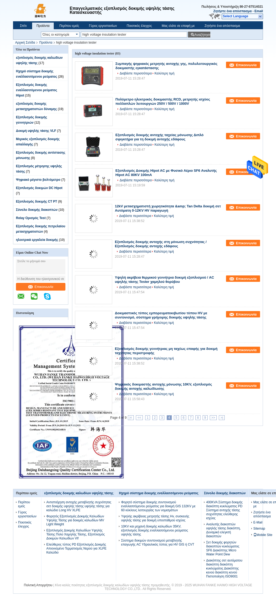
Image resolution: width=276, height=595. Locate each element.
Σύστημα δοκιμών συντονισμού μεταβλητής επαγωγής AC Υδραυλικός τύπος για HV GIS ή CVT (157, 542)
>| (221, 418)
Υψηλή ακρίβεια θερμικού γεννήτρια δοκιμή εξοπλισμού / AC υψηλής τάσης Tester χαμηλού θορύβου (164, 279)
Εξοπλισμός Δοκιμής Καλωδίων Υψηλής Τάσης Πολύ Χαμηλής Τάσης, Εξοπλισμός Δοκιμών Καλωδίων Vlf (75, 534)
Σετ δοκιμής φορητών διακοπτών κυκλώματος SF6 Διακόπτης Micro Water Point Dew (222, 548)
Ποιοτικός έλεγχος (139, 26)
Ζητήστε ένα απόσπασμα (232, 11)
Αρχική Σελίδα (25, 42)
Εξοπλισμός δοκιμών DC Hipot (39, 188)
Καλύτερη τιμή (164, 73)
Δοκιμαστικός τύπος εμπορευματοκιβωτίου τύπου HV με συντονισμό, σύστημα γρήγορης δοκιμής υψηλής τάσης (161, 315)
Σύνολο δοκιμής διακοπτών (37, 210)
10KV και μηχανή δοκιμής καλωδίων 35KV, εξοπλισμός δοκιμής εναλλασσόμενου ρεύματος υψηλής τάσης (154, 530)
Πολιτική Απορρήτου (38, 585)
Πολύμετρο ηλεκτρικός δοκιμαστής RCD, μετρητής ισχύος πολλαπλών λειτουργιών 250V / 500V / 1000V (162, 101)
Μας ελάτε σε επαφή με (178, 26)
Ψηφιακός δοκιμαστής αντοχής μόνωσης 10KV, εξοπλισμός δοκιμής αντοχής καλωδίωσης (163, 386)
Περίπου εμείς (69, 26)
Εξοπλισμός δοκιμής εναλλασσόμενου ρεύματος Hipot (36, 90)
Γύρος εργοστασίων (103, 26)
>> (213, 418)
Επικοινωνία (40, 287)
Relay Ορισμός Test (31, 218)
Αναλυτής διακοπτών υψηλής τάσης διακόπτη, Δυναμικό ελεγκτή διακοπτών (223, 530)
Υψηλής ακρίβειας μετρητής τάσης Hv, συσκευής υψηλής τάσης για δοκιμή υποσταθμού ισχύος (155, 518)
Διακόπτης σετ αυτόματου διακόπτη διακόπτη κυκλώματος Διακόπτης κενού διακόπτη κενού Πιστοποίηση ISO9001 (224, 568)
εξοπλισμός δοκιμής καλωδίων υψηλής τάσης (78, 493)
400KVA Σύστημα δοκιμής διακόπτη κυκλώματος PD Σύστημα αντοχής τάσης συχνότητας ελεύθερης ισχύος (224, 510)
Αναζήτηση (202, 35)
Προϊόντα (42, 26)
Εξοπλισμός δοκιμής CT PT (36, 201)
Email (258, 11)
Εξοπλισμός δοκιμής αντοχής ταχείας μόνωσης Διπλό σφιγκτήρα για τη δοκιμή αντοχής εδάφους (159, 137)
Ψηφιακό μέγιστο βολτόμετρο (38, 180)
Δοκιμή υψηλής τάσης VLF (36, 131)
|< (130, 418)
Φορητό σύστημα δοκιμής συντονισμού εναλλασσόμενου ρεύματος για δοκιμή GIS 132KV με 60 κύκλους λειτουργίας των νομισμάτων (158, 506)
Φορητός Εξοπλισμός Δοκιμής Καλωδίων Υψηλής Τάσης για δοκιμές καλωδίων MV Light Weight (75, 520)
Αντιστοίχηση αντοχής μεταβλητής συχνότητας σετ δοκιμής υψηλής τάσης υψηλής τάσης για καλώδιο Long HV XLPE (78, 506)
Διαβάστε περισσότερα (136, 73)
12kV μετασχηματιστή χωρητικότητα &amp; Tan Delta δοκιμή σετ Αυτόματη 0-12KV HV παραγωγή (168, 208)
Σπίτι (23, 26)
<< (139, 418)
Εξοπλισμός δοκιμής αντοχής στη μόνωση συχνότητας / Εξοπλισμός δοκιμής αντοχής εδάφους (161, 244)
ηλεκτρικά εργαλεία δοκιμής (37, 240)
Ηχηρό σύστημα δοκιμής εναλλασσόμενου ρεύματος (158, 493)
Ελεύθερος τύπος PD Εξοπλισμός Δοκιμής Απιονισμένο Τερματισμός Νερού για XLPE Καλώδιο (76, 548)
